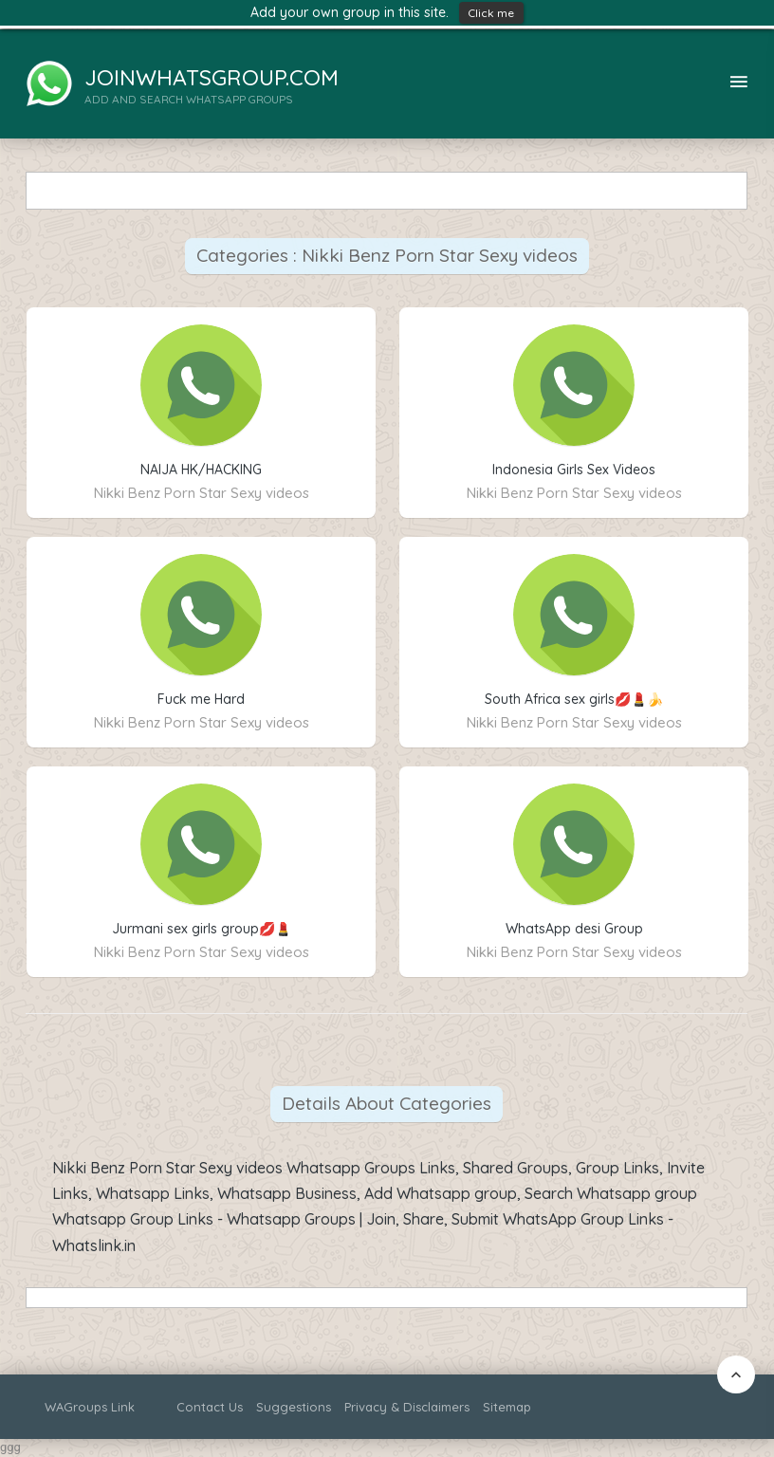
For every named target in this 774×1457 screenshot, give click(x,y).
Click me (491, 13)
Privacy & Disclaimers (407, 1406)
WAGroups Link (90, 1406)
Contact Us (209, 1406)
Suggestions (293, 1406)
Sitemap (507, 1406)
